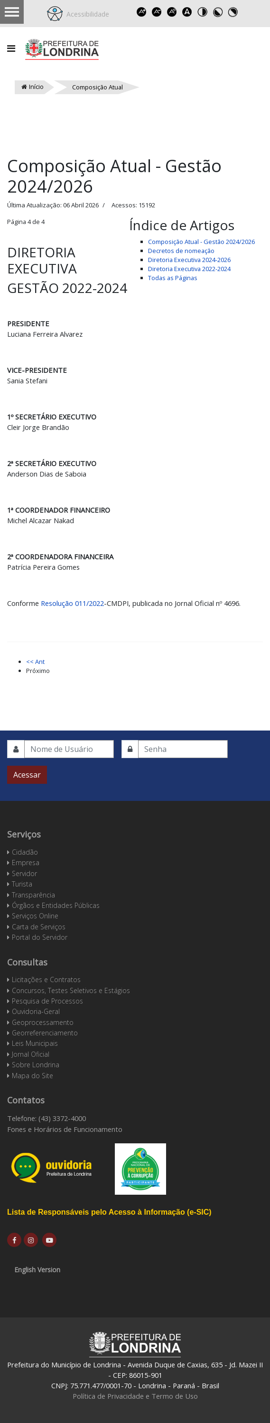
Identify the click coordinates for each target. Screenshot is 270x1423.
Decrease (156, 11)
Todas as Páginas (172, 277)
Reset (171, 11)
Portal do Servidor (39, 937)
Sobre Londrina (35, 1064)
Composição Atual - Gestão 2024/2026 (201, 241)
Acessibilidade (86, 14)
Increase (141, 11)
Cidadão (25, 852)
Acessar (27, 775)
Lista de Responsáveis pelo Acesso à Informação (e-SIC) (109, 1212)
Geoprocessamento (43, 1022)
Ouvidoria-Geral (36, 1011)
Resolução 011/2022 (72, 603)
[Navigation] (11, 48)
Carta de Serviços (38, 926)
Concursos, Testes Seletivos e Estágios (71, 990)
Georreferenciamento (45, 1032)
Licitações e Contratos (46, 979)
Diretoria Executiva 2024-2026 (189, 259)
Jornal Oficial (30, 1054)
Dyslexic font (187, 11)
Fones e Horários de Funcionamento (64, 1129)
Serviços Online (35, 915)
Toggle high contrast (202, 11)
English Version (37, 1269)
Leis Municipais (35, 1043)
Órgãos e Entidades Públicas (56, 905)
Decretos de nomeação (181, 250)
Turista (22, 883)
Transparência (33, 894)
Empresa (25, 862)
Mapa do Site (32, 1075)
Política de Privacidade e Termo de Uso (135, 1396)
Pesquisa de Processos (47, 1000)
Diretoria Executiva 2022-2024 (189, 268)
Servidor (24, 873)
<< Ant (35, 661)
